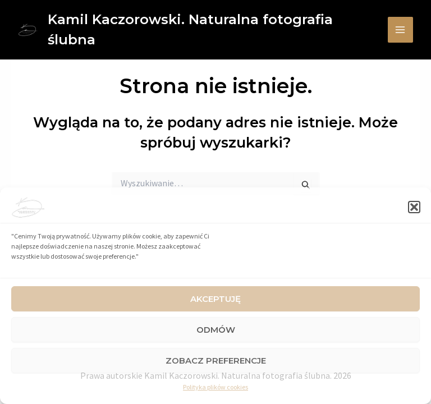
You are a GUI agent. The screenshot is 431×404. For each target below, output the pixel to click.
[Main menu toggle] (401, 30)
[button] (414, 207)
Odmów (215, 329)
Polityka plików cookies (215, 387)
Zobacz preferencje (216, 360)
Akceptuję (215, 298)
